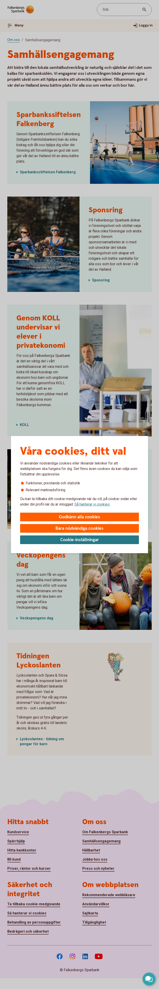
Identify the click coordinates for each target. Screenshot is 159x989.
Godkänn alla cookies (79, 517)
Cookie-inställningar (79, 540)
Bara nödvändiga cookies (79, 528)
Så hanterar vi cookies (92, 504)
